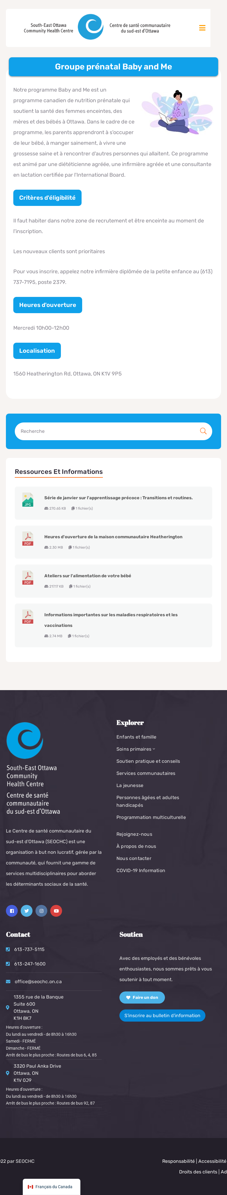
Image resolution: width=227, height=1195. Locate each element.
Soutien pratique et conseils (148, 761)
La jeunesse (129, 785)
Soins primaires (136, 749)
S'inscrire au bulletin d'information (162, 1015)
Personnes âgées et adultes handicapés (147, 801)
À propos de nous (136, 846)
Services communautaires (146, 773)
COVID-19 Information (140, 870)
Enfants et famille (136, 737)
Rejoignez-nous (134, 834)
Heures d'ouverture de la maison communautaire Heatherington (113, 536)
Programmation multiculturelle (151, 817)
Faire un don (142, 997)
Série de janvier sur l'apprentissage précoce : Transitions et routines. (118, 497)
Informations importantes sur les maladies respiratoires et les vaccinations (111, 620)
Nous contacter (133, 858)
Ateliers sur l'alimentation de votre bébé (87, 575)
